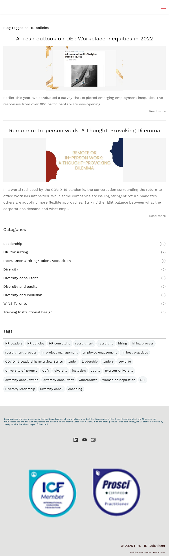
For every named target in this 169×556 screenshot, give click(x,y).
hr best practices (135, 352)
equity (95, 370)
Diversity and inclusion (22, 295)
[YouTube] (84, 440)
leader (72, 361)
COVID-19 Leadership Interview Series (34, 361)
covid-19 (124, 361)
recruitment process (21, 352)
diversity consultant (58, 380)
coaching (75, 389)
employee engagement (100, 352)
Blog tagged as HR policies (26, 28)
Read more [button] (157, 111)
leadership (90, 361)
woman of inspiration (118, 380)
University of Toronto (21, 370)
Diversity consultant (20, 278)
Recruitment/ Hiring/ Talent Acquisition (37, 261)
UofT (46, 370)
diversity (60, 370)
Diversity (10, 269)
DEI (142, 380)
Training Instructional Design (28, 312)
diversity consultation (22, 380)
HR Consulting (15, 252)
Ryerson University (119, 370)
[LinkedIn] (75, 440)
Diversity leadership (20, 389)
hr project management (59, 352)
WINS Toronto (15, 303)
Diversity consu (51, 389)
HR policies (35, 343)
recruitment (84, 343)
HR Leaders (13, 343)
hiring (122, 343)
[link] (84, 450)
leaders (108, 361)
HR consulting (59, 343)
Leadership (12, 244)
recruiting (105, 343)
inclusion (79, 370)
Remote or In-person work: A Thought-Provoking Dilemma (84, 130)
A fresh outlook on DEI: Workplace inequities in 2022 (84, 39)
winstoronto (88, 380)
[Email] (93, 440)
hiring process (143, 343)
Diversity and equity (20, 286)
